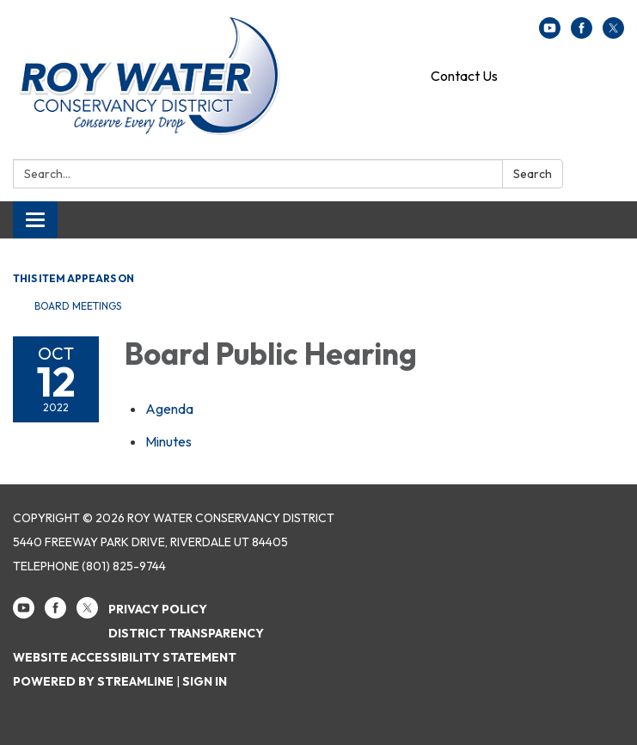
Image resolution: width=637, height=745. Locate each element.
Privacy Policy (157, 609)
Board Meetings (77, 305)
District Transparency (186, 633)
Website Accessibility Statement (124, 657)
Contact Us (464, 75)
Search (532, 174)
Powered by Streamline (93, 681)
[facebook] (581, 33)
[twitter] (613, 33)
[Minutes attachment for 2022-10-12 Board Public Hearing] (168, 441)
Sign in (204, 681)
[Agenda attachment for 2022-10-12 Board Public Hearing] (169, 408)
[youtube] (549, 33)
